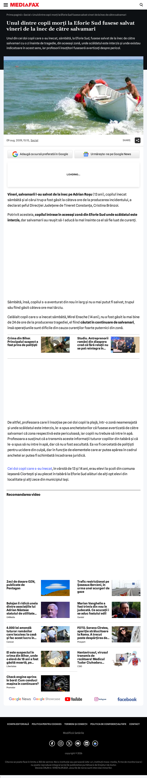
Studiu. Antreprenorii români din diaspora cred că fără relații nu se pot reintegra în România (93, 343)
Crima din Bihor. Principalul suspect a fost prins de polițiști (22, 342)
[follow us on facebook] (127, 699)
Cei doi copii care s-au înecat (29, 469)
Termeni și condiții (75, 724)
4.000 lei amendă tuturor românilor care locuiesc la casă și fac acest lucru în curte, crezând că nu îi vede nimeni (22, 633)
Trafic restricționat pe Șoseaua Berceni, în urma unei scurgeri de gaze (93, 586)
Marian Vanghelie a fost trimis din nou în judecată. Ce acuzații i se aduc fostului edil (93, 608)
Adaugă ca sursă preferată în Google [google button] (40, 154)
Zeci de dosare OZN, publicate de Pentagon (21, 585)
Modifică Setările (73, 732)
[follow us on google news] (20, 699)
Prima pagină (14, 14)
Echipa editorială (18, 724)
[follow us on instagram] (100, 699)
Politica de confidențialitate (108, 724)
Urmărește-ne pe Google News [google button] (107, 154)
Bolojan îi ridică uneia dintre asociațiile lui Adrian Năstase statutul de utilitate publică (22, 608)
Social (27, 14)
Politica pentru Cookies (46, 724)
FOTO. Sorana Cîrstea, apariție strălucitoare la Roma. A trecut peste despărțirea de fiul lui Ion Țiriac (92, 633)
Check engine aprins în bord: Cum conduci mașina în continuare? (23, 680)
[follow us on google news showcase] (46, 699)
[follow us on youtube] (73, 699)
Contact (134, 724)
